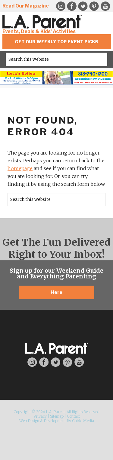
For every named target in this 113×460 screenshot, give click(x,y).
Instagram (32, 362)
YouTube (105, 6)
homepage (20, 168)
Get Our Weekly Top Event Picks (56, 41)
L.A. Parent (43, 22)
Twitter (83, 6)
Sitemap (57, 416)
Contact (73, 416)
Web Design (29, 421)
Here (56, 292)
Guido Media (83, 421)
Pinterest (94, 6)
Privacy (40, 416)
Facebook (72, 6)
